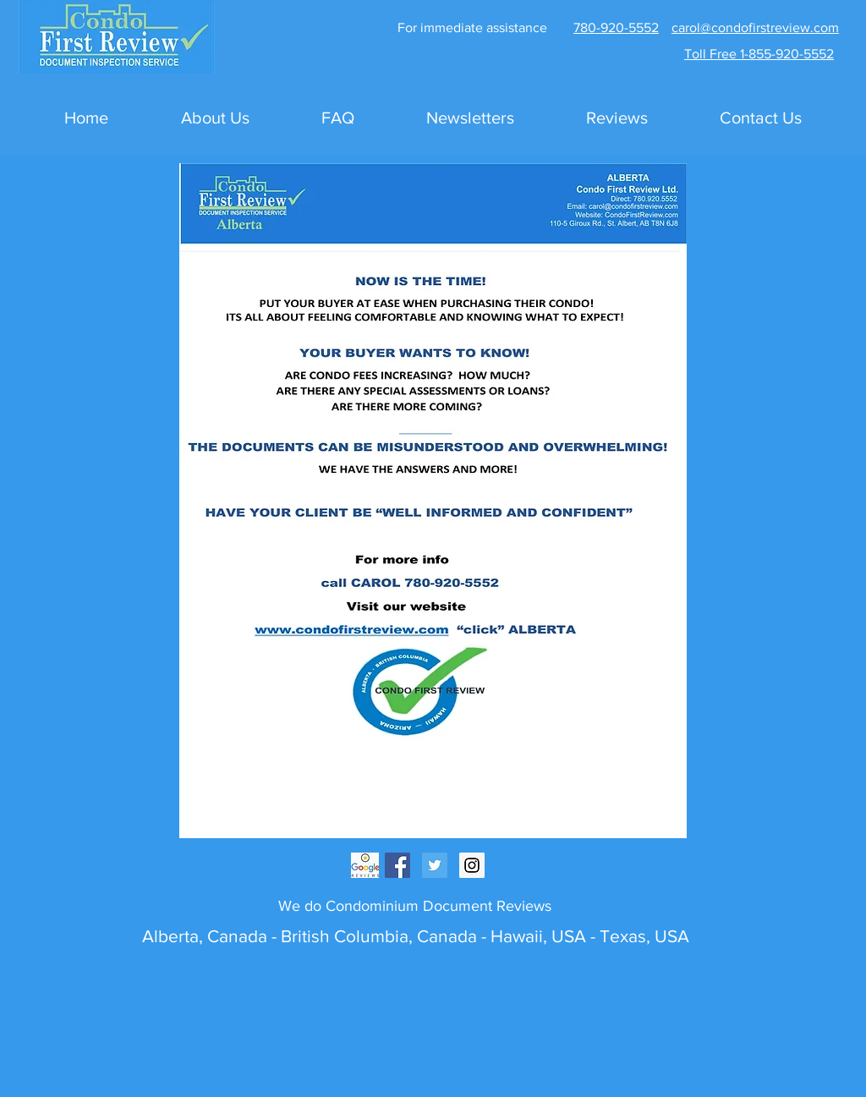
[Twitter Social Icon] (434, 865)
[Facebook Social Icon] (397, 865)
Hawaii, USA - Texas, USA (590, 936)
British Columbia (342, 936)
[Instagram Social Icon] (472, 865)
